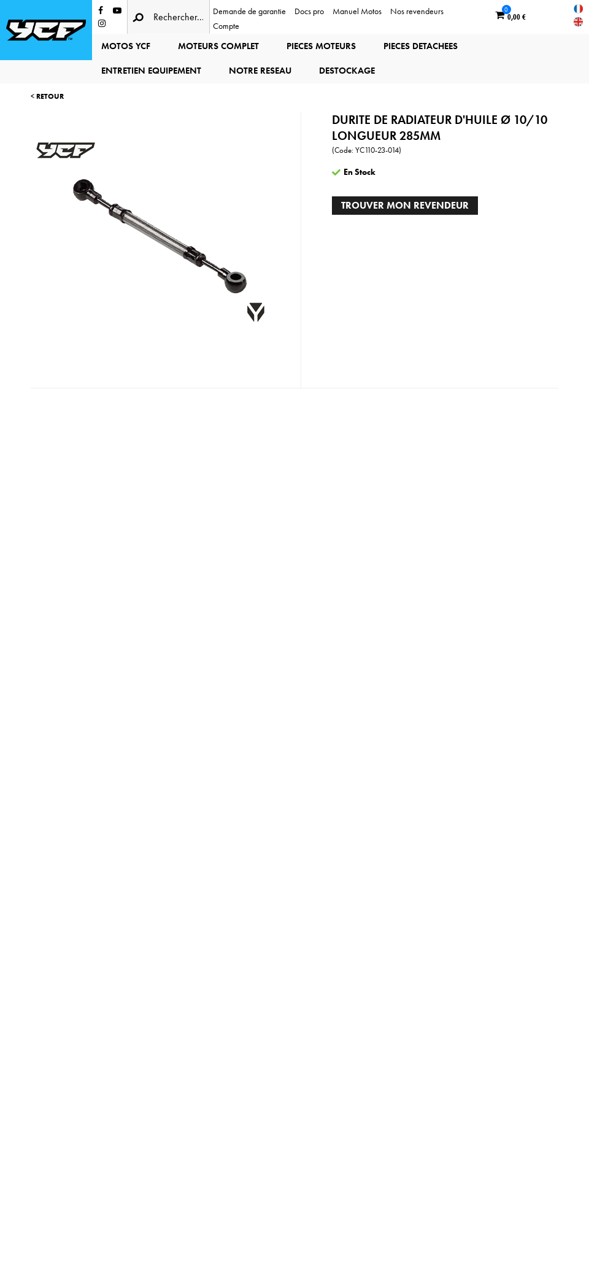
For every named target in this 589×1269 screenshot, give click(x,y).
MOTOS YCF (125, 46)
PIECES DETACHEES (420, 46)
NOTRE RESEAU (260, 70)
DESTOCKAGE (347, 70)
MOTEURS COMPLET (218, 46)
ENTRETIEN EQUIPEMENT (151, 70)
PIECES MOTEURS (321, 46)
